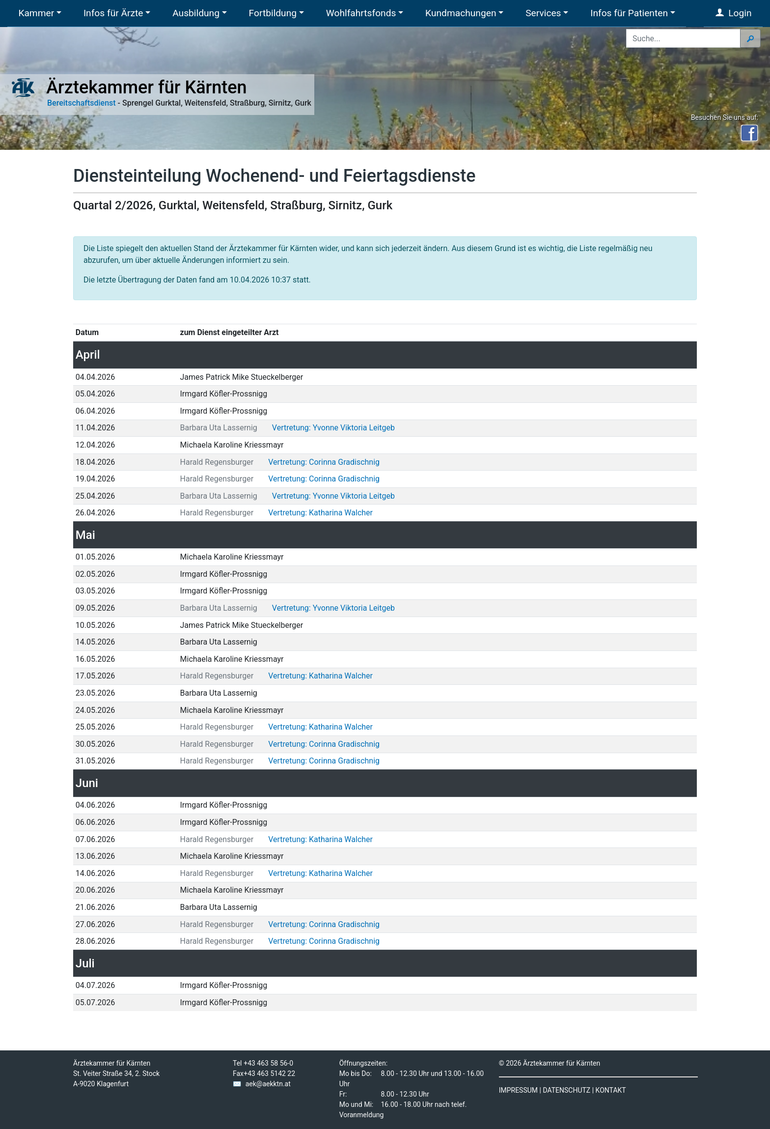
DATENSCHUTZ (566, 1090)
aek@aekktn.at (268, 1084)
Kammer (36, 13)
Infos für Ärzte (113, 13)
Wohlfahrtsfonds (361, 13)
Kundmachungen (460, 13)
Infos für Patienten (629, 13)
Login (733, 13)
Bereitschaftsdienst (81, 103)
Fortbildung (273, 13)
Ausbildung (196, 13)
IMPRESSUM (518, 1090)
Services (543, 13)
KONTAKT (611, 1090)
